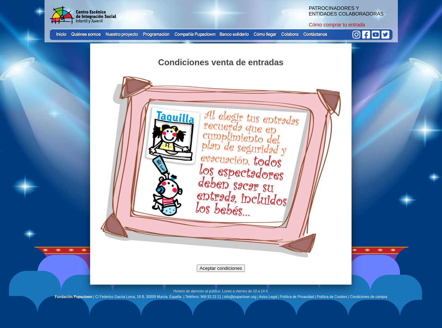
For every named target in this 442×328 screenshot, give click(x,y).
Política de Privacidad (297, 297)
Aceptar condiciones (221, 268)
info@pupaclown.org (240, 297)
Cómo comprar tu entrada (337, 25)
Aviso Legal (268, 297)
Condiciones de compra (368, 297)
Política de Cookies (332, 297)
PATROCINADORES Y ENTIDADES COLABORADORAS (346, 11)
